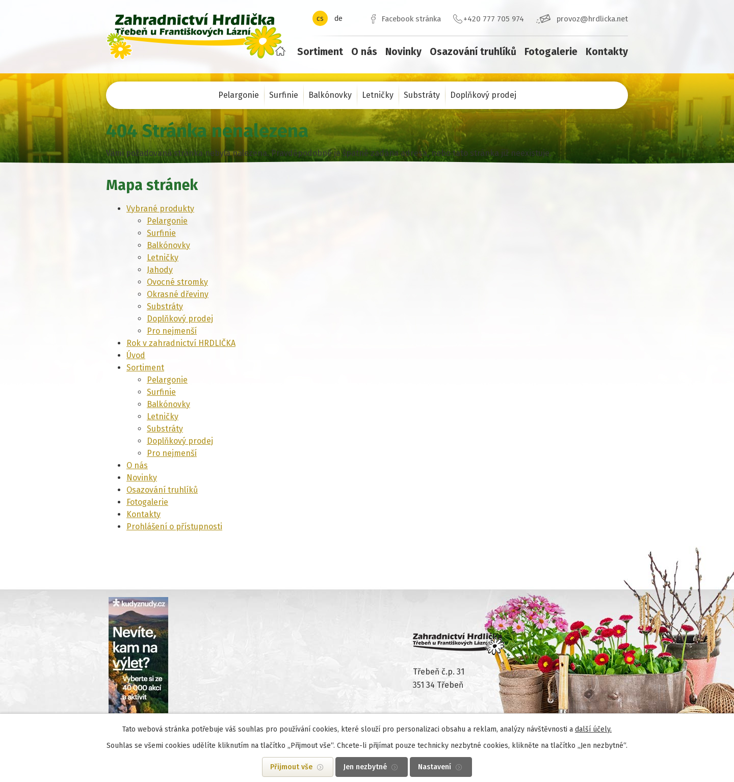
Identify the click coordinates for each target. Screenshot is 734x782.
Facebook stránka (411, 18)
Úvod (280, 51)
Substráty (422, 95)
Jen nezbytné (365, 767)
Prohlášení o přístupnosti (174, 526)
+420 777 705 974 (493, 18)
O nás (364, 52)
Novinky (403, 52)
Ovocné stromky (177, 282)
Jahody (160, 270)
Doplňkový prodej (483, 95)
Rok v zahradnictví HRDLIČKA (180, 343)
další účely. (593, 729)
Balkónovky (330, 95)
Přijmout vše (291, 767)
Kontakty (607, 52)
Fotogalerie (551, 52)
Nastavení (434, 767)
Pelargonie (238, 95)
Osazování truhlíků (473, 52)
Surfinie (283, 95)
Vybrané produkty (160, 208)
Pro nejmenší (172, 331)
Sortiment (320, 52)
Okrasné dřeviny (177, 294)
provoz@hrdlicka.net (592, 18)
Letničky (378, 95)
